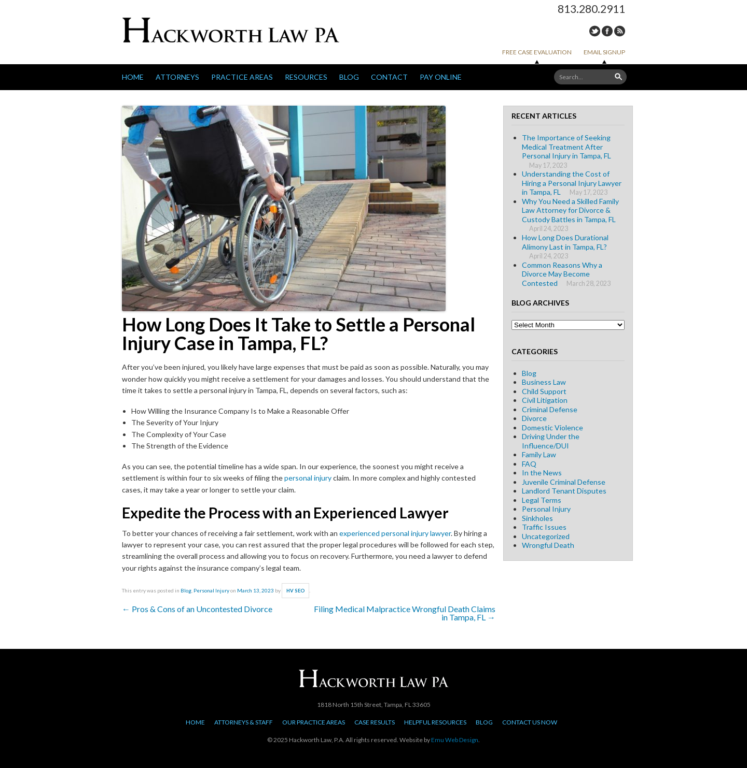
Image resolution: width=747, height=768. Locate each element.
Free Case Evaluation (537, 52)
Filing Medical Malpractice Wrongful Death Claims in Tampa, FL (404, 613)
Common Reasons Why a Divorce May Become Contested (562, 273)
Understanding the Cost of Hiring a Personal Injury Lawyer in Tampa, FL (571, 182)
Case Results (374, 722)
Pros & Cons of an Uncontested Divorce (197, 609)
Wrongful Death (548, 545)
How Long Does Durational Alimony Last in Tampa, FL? (565, 242)
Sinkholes (537, 518)
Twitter (594, 31)
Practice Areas (242, 77)
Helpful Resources (435, 722)
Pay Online (441, 77)
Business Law (544, 382)
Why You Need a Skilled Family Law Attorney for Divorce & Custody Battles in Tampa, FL (570, 210)
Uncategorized (546, 536)
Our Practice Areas (313, 722)
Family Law (539, 454)
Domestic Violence (552, 427)
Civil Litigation (545, 400)
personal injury (307, 477)
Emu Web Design (454, 740)
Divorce (534, 418)
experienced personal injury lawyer (395, 533)
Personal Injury (211, 590)
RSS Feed (619, 31)
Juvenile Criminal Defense (563, 481)
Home (133, 77)
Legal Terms (541, 500)
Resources (306, 77)
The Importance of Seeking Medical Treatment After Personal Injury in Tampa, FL (566, 146)
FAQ (529, 463)
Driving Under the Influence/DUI (550, 441)
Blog (349, 77)
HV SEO (295, 590)
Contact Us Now (529, 722)
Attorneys (177, 77)
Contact (389, 77)
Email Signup (604, 52)
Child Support (544, 391)
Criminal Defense (549, 409)
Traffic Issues (544, 527)
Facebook (607, 31)
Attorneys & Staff (243, 722)
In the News (542, 472)
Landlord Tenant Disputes (564, 490)
